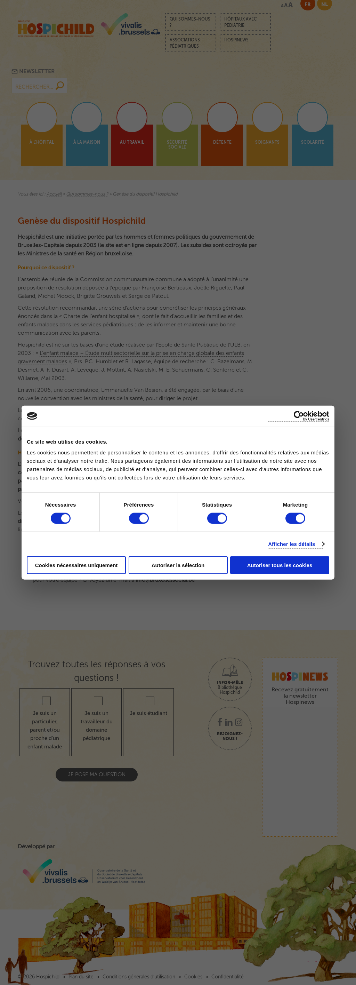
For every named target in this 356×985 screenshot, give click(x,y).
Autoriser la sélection (178, 565)
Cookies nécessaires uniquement (76, 565)
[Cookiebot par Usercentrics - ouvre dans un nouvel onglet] (298, 416)
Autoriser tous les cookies (280, 565)
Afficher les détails (291, 544)
